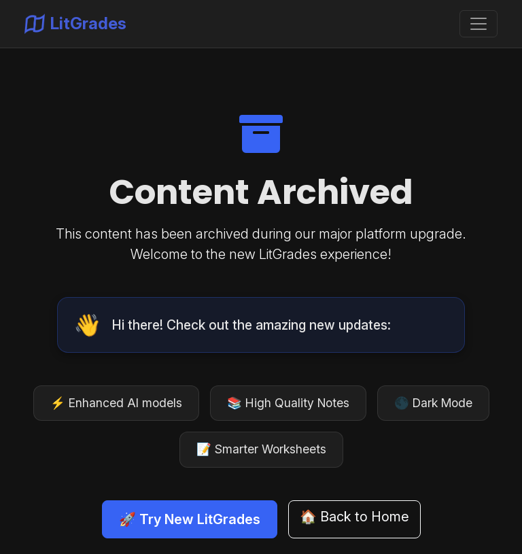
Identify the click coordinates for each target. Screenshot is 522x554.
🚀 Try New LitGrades (189, 519)
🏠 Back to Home (354, 516)
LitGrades (75, 24)
